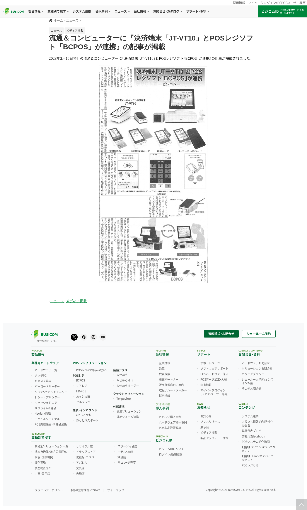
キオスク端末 (43, 381)
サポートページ (210, 363)
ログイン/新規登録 (170, 454)
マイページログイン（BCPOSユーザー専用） (277, 3)
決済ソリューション (129, 411)
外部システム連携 (127, 417)
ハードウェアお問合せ (256, 363)
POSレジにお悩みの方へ (91, 370)
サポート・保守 (197, 11)
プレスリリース (210, 422)
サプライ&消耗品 (45, 408)
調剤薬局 (40, 462)
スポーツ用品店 (127, 446)
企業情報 (164, 363)
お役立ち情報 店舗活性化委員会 (257, 423)
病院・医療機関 (44, 457)
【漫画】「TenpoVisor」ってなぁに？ (257, 458)
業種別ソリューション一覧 (51, 446)
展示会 (204, 427)
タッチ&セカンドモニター (51, 392)
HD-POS (81, 391)
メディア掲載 (76, 301)
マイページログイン (214, 392)
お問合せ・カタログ (167, 11)
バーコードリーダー (47, 386)
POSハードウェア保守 (214, 374)
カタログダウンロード (256, 374)
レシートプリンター (47, 397)
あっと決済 (83, 397)
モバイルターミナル (47, 419)
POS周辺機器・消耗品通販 (51, 424)
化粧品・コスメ (85, 457)
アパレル (81, 462)
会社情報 (141, 11)
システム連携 (250, 416)
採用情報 (239, 3)
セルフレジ (83, 402)
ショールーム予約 (259, 334)
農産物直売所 (43, 468)
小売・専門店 (42, 473)
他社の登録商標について (85, 490)
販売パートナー (169, 379)
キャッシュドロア (46, 403)
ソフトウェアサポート (214, 368)
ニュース (122, 11)
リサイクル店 (84, 446)
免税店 (80, 473)
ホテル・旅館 (125, 452)
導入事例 (103, 11)
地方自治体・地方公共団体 (51, 452)
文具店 (80, 468)
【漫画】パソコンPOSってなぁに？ (258, 449)
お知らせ (205, 416)
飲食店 (122, 457)
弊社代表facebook (253, 436)
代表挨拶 (164, 374)
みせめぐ (122, 375)
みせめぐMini (124, 380)
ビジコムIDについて (171, 449)
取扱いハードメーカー (173, 390)
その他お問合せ (251, 388)
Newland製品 (43, 413)
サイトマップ (115, 490)
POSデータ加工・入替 (213, 379)
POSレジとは (250, 465)
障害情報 (205, 385)
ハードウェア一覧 (46, 370)
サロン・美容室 (127, 462)
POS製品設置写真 (170, 428)
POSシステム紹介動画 (256, 442)
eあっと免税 (84, 415)
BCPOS (80, 380)
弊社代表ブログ (251, 431)
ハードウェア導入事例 (173, 422)
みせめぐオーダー (127, 386)
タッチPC (40, 375)
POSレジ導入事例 (170, 417)
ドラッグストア (86, 452)
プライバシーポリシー (49, 490)
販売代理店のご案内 (171, 385)
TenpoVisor (123, 398)
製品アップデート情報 (214, 438)
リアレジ (81, 386)
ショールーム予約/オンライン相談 (258, 381)
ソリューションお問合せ (257, 368)
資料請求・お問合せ (221, 334)
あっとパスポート (87, 420)
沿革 (162, 368)
